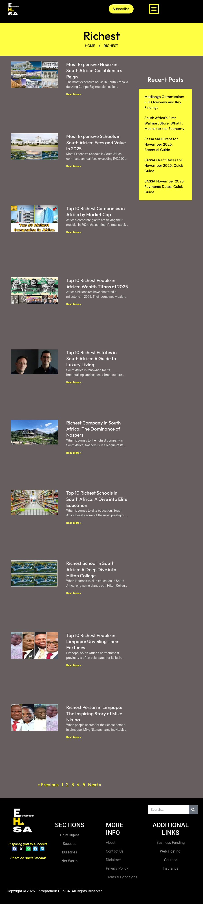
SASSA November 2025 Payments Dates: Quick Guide (164, 186)
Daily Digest (69, 835)
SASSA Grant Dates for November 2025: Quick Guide (163, 165)
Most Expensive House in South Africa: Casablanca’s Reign (94, 70)
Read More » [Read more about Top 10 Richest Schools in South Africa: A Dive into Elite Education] (73, 522)
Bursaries (69, 852)
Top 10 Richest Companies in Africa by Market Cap (95, 211)
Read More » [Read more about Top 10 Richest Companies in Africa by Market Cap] (73, 232)
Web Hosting (170, 851)
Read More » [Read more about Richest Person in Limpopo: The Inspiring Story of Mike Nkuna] (73, 737)
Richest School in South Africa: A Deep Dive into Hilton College (91, 569)
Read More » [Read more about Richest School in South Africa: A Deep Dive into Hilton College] (73, 593)
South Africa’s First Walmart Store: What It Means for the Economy (164, 123)
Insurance (171, 868)
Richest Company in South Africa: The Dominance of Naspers (93, 429)
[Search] (193, 809)
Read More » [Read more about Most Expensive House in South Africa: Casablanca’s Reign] (73, 94)
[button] (154, 9)
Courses (170, 860)
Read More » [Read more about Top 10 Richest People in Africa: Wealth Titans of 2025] (73, 304)
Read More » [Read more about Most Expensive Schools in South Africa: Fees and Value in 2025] (73, 166)
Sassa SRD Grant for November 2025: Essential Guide (161, 144)
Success (69, 844)
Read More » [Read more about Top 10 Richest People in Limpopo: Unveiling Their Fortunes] (73, 665)
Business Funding (171, 842)
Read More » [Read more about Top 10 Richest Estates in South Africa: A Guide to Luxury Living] (73, 382)
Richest (101, 36)
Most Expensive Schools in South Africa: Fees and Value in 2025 (96, 142)
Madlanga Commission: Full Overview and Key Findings (164, 102)
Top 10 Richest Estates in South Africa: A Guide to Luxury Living (91, 358)
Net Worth (70, 861)
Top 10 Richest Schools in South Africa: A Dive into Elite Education (96, 499)
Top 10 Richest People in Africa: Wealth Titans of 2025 (97, 283)
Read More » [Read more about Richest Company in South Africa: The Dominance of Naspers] (73, 452)
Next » (94, 784)
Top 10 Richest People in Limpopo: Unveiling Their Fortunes (92, 641)
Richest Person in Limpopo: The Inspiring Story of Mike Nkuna (94, 713)
